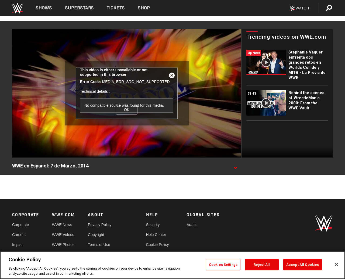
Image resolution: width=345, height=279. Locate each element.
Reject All (262, 265)
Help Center (156, 234)
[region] (172, 265)
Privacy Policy (99, 225)
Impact (17, 244)
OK (126, 110)
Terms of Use (99, 244)
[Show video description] (235, 166)
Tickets (116, 7)
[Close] (336, 264)
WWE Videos (63, 234)
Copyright (96, 234)
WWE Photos (63, 244)
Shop (144, 7)
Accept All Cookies (302, 265)
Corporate (20, 225)
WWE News (62, 225)
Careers (19, 234)
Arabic (192, 225)
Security (153, 225)
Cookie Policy (157, 244)
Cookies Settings (223, 265)
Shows (44, 7)
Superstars (79, 7)
